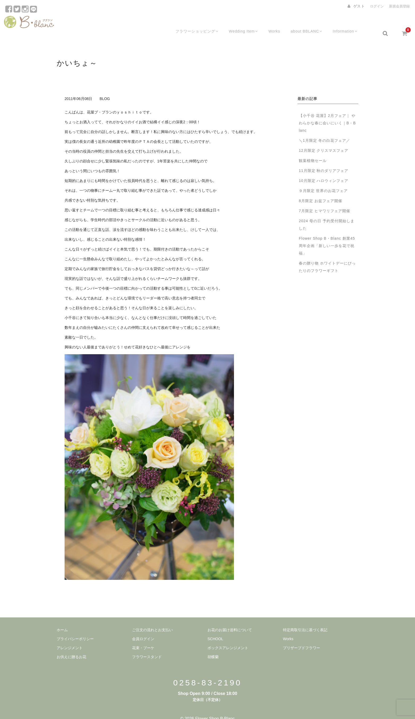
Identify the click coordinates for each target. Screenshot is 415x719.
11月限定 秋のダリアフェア (323, 160)
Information (350, 23)
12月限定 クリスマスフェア (323, 140)
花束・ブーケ (143, 637)
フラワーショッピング (198, 23)
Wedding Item (246, 23)
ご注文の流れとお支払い (152, 619)
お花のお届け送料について (230, 619)
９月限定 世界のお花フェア (325, 180)
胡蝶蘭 (213, 646)
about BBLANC (310, 23)
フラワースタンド (147, 646)
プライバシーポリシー (75, 628)
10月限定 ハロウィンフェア (323, 170)
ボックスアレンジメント (228, 637)
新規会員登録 (399, 6)
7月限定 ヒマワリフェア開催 (324, 200)
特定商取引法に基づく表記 (305, 619)
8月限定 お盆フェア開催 (320, 190)
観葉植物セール (313, 150)
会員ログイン (143, 628)
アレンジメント (70, 637)
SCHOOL (215, 628)
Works (277, 23)
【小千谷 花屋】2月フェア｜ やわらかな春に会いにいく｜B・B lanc (327, 112)
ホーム (62, 619)
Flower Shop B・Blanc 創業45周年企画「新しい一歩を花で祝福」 (327, 235)
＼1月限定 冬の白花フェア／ (324, 130)
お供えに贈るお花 (71, 646)
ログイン (377, 6)
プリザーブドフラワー (301, 637)
